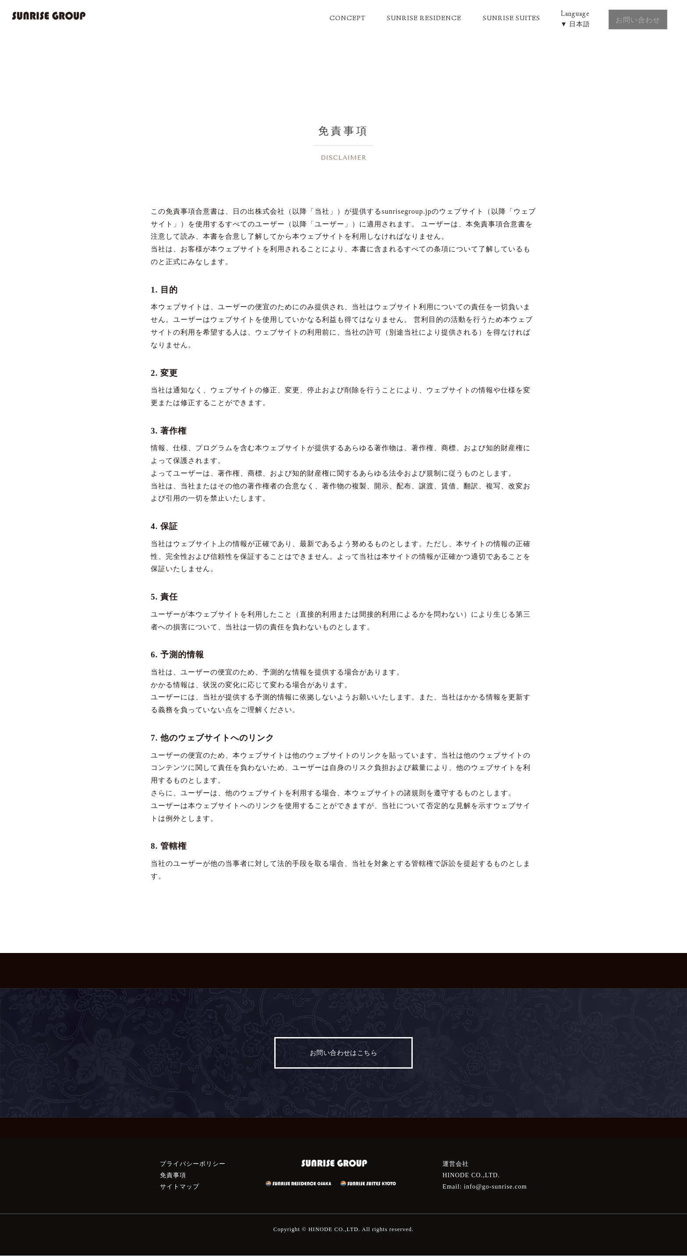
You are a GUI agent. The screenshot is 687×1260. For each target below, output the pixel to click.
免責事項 (173, 1179)
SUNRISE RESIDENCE (402, 18)
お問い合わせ (630, 18)
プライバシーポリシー (193, 1168)
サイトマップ (179, 1190)
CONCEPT (323, 18)
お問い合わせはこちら (343, 1055)
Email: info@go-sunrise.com (485, 1190)
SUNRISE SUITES (491, 18)
